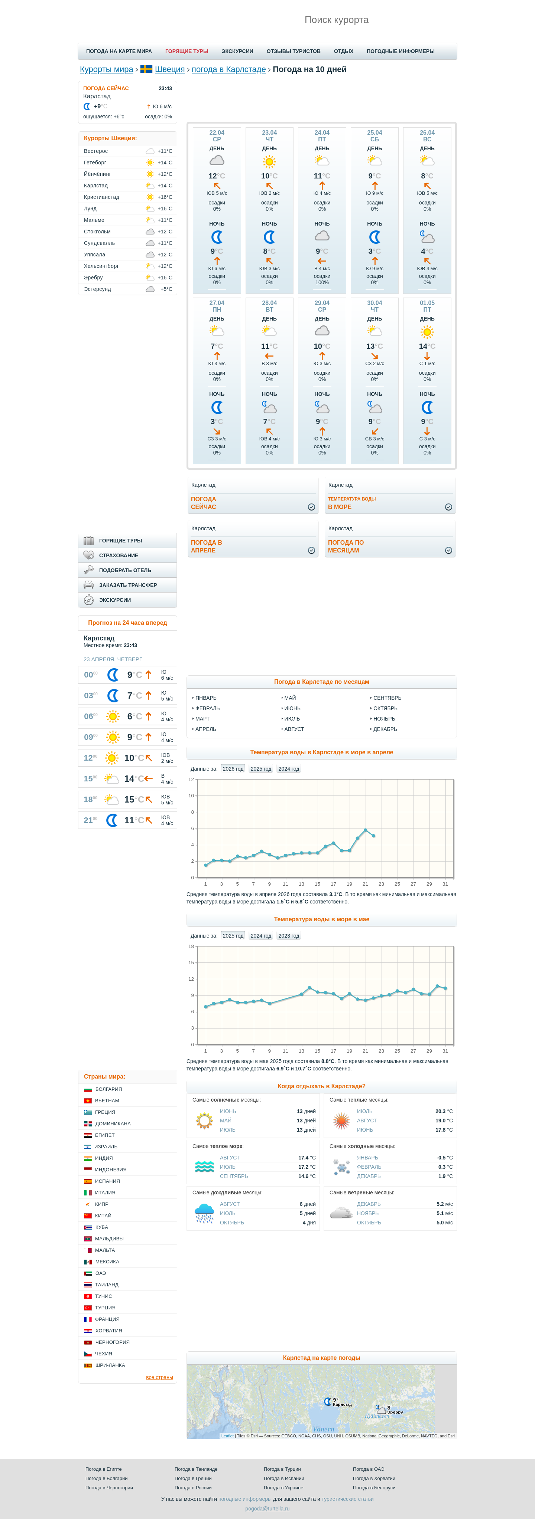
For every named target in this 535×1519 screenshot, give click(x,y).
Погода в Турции (282, 1469)
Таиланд (107, 1284)
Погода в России (193, 1487)
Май (225, 1120)
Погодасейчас (203, 503)
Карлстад (96, 185)
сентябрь (387, 698)
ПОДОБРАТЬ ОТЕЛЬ (125, 570)
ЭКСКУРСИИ (237, 51)
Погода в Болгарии (106, 1478)
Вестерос (96, 151)
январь (206, 698)
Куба (101, 1227)
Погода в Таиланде (196, 1469)
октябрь (385, 708)
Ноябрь (368, 1213)
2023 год (289, 936)
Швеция (170, 69)
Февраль (369, 1167)
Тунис (103, 1296)
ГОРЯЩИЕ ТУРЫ (186, 51)
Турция (105, 1307)
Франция (107, 1319)
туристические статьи (348, 1499)
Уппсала (95, 254)
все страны (159, 1377)
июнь (293, 708)
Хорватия (108, 1330)
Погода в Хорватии (374, 1478)
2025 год (261, 769)
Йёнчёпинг (97, 174)
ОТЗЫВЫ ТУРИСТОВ (294, 51)
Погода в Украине (283, 1487)
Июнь (228, 1111)
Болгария (108, 1089)
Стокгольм (97, 231)
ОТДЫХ (343, 51)
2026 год (233, 769)
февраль (207, 708)
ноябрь (384, 719)
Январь (367, 1158)
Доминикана (113, 1123)
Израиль (105, 1146)
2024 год (289, 769)
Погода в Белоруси (374, 1487)
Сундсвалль (99, 243)
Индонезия (111, 1169)
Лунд (90, 208)
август (294, 729)
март (202, 719)
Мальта (105, 1250)
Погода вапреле (206, 546)
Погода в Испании (284, 1478)
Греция (105, 1112)
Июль (228, 1130)
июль (292, 719)
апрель (205, 729)
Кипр (101, 1204)
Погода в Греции (193, 1478)
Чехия (103, 1353)
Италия (105, 1192)
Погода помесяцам (346, 546)
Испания (107, 1181)
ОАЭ (100, 1273)
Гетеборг (95, 162)
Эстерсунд (97, 289)
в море (352, 503)
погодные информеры (245, 1499)
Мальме (94, 220)
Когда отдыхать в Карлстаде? (322, 1086)
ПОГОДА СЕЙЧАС (106, 88)
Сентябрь (234, 1176)
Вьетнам (107, 1100)
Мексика (107, 1261)
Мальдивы (109, 1238)
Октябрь (232, 1223)
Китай (103, 1215)
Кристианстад (101, 197)
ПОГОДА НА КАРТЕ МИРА (119, 51)
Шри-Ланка (110, 1365)
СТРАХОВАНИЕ (118, 555)
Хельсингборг (101, 266)
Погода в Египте (103, 1469)
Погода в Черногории (109, 1487)
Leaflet (227, 1436)
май (290, 698)
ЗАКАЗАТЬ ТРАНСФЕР (128, 585)
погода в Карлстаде (229, 69)
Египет (105, 1135)
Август (367, 1120)
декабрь (385, 729)
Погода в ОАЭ (368, 1469)
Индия (104, 1158)
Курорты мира (106, 69)
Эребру (93, 277)
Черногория (112, 1342)
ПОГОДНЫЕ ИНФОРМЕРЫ (401, 51)
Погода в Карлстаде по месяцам (321, 682)
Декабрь (369, 1176)
